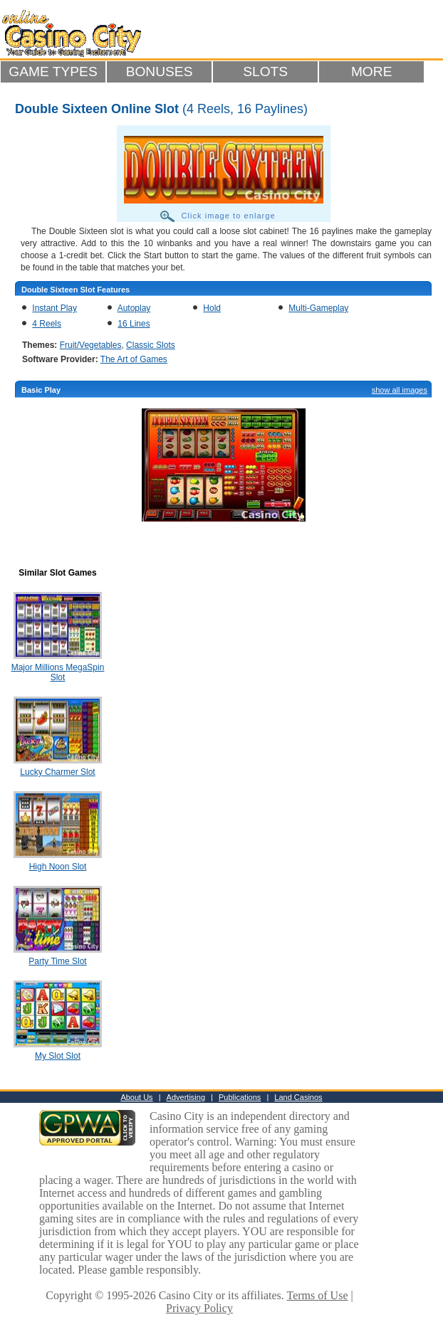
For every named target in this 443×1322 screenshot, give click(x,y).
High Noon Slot (58, 867)
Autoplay (134, 308)
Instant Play (54, 308)
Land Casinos (298, 1097)
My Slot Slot (57, 1056)
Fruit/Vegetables (91, 345)
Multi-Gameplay (318, 308)
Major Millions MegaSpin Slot (58, 672)
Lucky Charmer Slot (57, 772)
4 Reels (46, 324)
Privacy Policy (199, 1308)
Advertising (186, 1097)
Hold (212, 308)
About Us (136, 1097)
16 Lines (134, 324)
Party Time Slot (57, 961)
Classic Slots (150, 345)
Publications (240, 1097)
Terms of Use (317, 1295)
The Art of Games (133, 359)
